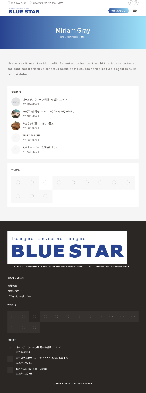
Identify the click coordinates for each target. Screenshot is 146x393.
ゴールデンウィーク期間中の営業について (45, 99)
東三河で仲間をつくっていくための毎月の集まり (49, 111)
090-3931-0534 (16, 2)
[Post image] (15, 101)
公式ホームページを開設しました (40, 147)
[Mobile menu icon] (135, 10)
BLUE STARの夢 (31, 135)
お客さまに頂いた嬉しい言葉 (38, 123)
